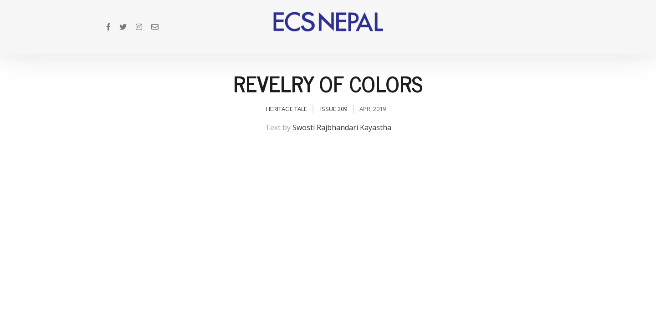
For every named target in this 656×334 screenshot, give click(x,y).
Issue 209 (333, 109)
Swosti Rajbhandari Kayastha (341, 127)
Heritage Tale (286, 109)
